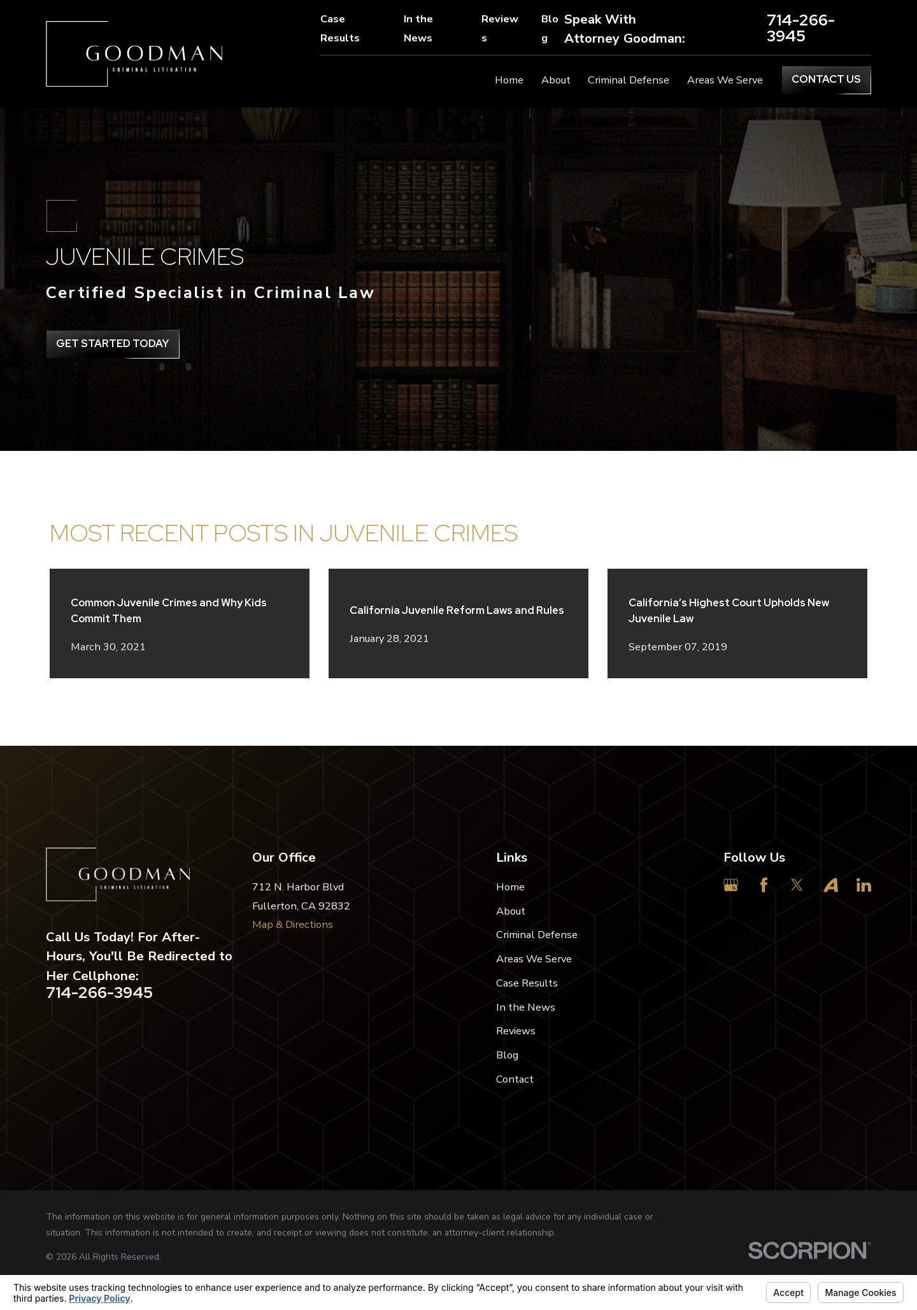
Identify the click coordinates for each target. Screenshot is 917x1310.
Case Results (340, 28)
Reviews (499, 28)
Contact (515, 1079)
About (510, 911)
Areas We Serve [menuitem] (725, 80)
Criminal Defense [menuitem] (628, 80)
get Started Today (112, 343)
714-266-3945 (801, 28)
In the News (418, 28)
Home (510, 886)
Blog (549, 28)
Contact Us (826, 79)
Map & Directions (292, 924)
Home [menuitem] (509, 80)
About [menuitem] (556, 80)
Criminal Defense (537, 934)
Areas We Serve (534, 958)
